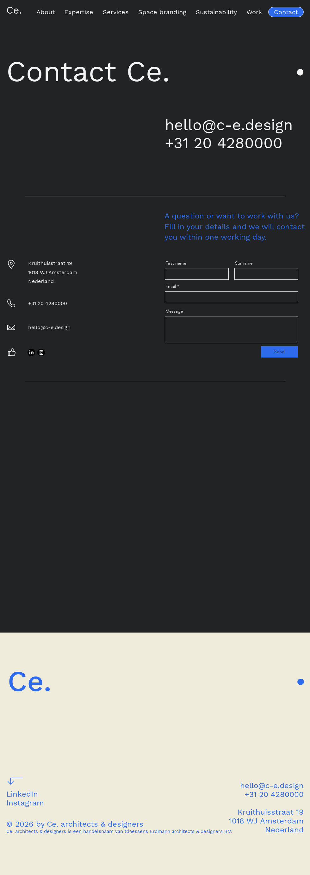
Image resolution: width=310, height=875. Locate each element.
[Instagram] (41, 352)
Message (174, 311)
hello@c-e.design (229, 125)
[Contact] (286, 12)
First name (175, 263)
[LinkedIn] (31, 352)
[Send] (279, 352)
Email (170, 286)
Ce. (14, 10)
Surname (244, 263)
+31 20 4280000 (223, 143)
